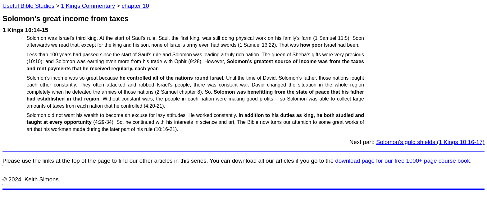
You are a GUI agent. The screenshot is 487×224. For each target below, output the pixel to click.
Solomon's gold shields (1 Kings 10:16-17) (430, 142)
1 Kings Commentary (88, 5)
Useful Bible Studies (28, 5)
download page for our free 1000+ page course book (402, 160)
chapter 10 (135, 5)
